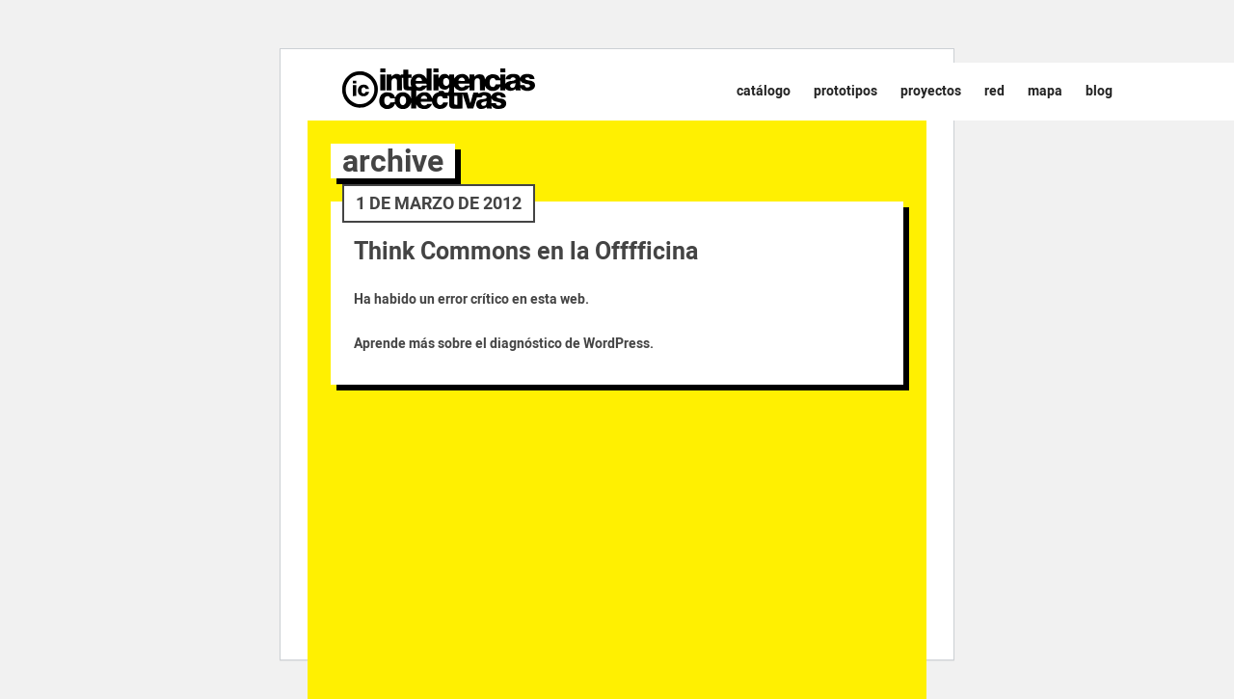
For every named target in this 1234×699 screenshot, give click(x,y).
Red (994, 91)
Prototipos (845, 91)
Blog (1099, 91)
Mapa (1045, 91)
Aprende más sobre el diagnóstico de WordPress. (504, 344)
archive (392, 161)
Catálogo (764, 91)
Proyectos (930, 91)
